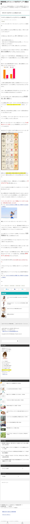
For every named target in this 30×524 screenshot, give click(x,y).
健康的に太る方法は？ (10, 314)
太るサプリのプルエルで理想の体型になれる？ (14, 308)
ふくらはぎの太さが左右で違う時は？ (14, 388)
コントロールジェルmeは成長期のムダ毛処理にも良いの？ (17, 416)
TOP (11, 504)
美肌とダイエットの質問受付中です (14, 383)
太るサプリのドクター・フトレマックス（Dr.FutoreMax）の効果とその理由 (17, 303)
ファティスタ (12, 285)
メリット (23, 285)
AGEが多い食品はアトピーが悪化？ (14, 405)
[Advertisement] (15, 491)
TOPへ (22, 523)
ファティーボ (18, 285)
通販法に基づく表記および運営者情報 (9, 511)
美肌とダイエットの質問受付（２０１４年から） (16, 394)
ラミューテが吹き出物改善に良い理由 (14, 422)
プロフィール (5, 374)
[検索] (10, 341)
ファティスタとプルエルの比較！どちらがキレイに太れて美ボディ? (17, 298)
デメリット (6, 285)
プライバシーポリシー (6, 514)
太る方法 (3, 21)
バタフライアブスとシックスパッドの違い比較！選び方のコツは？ (17, 412)
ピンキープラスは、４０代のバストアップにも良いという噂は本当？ (17, 434)
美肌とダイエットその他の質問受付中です (10, 331)
